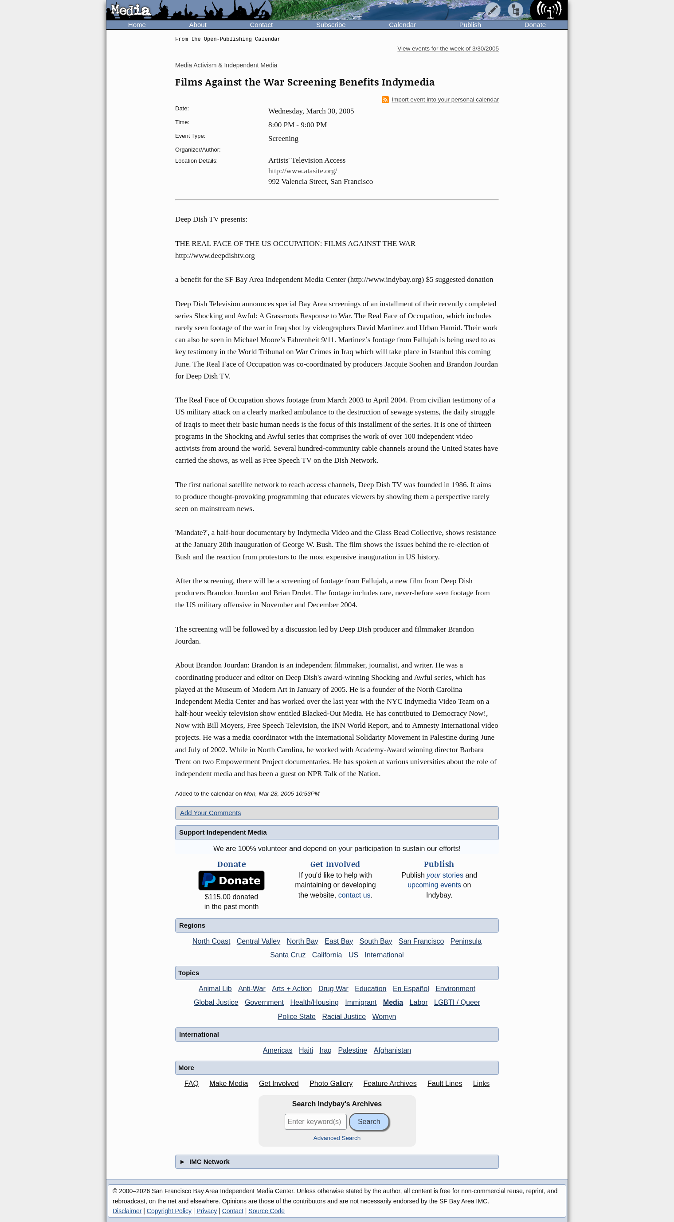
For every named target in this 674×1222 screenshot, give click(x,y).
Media (393, 1002)
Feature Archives (390, 1083)
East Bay (339, 941)
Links (481, 1083)
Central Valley (258, 941)
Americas (278, 1050)
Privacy (206, 1210)
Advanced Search (337, 1138)
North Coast (211, 941)
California (327, 955)
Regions (192, 925)
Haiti (306, 1050)
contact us (354, 895)
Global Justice (216, 1002)
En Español (411, 988)
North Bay (302, 941)
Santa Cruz (288, 955)
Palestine (352, 1050)
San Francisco (421, 941)
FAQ (191, 1083)
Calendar (402, 24)
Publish (470, 24)
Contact (261, 24)
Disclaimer (127, 1210)
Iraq (325, 1050)
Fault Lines (444, 1083)
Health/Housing (314, 1002)
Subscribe (331, 24)
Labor (419, 1002)
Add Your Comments (210, 812)
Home (137, 24)
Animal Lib (215, 988)
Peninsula (466, 941)
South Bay (376, 941)
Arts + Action (292, 988)
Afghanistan (392, 1050)
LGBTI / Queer (457, 1002)
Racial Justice (344, 1016)
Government (264, 1002)
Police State (297, 1016)
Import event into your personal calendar (440, 99)
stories (445, 875)
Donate (535, 24)
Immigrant (360, 1002)
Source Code (266, 1210)
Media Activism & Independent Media (226, 65)
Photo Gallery (331, 1083)
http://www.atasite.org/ (302, 171)
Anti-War (252, 988)
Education (370, 988)
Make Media (228, 1083)
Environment (455, 988)
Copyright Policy (169, 1210)
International (384, 955)
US (353, 955)
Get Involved (279, 1083)
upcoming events (434, 885)
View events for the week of (448, 48)
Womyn (384, 1016)
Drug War (333, 988)
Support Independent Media (223, 832)
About (198, 24)
